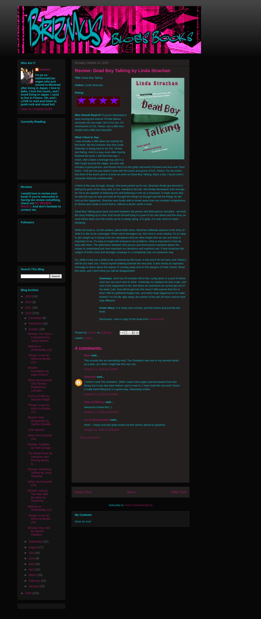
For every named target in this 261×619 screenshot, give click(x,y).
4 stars (88, 338)
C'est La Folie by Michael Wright (39, 397)
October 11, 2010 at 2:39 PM (101, 369)
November (35, 323)
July (31, 552)
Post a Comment (90, 437)
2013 (28, 296)
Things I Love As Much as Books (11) (39, 408)
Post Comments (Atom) (138, 505)
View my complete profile (36, 109)
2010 (28, 313)
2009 (28, 593)
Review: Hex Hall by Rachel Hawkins (39, 531)
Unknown (90, 376)
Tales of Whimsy (94, 402)
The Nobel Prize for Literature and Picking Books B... (40, 458)
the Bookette (156, 319)
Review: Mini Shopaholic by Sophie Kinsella (39, 421)
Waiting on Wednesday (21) (40, 508)
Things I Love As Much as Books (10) (39, 519)
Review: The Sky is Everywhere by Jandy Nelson (40, 337)
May (32, 564)
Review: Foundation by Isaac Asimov (38, 371)
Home (131, 492)
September (36, 541)
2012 (28, 302)
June (32, 558)
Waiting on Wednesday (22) (40, 348)
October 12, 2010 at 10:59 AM (101, 429)
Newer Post (83, 492)
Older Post (178, 492)
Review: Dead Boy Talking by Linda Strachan (39, 473)
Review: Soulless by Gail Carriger (39, 446)
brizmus (44, 69)
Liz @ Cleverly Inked (97, 419)
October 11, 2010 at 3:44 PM (101, 412)
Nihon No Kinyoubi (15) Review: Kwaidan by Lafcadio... (40, 385)
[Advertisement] (130, 464)
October (34, 329)
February (35, 580)
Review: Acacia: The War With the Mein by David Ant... (38, 495)
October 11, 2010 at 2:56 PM (101, 394)
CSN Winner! (36, 429)
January (34, 586)
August (33, 547)
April (32, 569)
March (33, 575)
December (35, 318)
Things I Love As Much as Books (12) (39, 359)
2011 (28, 307)
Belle (87, 355)
